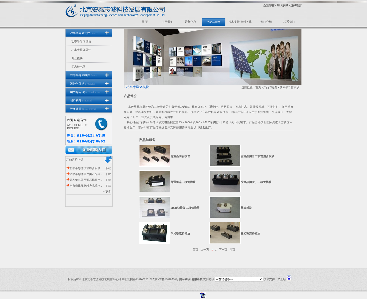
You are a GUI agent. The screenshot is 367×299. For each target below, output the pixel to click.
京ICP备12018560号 (166, 279)
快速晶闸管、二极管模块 (256, 182)
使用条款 (196, 279)
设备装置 (83, 109)
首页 (258, 87)
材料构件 (81, 100)
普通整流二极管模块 (183, 182)
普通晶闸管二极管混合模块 (257, 156)
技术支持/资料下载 (240, 21)
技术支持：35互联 (275, 279)
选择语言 (296, 5)
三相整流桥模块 (250, 233)
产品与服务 (214, 22)
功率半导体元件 (84, 33)
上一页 (205, 249)
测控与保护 (82, 83)
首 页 (145, 21)
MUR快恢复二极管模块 (185, 207)
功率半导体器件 (81, 50)
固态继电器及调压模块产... (84, 180)
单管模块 (246, 207)
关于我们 (167, 21)
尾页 (232, 249)
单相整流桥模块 (180, 233)
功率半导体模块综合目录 (83, 168)
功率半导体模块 (81, 41)
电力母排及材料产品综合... (84, 185)
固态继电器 (78, 66)
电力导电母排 (85, 92)
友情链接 (208, 279)
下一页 (223, 249)
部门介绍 (266, 21)
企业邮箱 (269, 5)
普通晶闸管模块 (180, 156)
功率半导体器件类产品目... (84, 174)
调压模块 (77, 58)
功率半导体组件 (84, 75)
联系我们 (289, 21)
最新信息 (190, 21)
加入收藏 (282, 5)
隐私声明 (185, 279)
